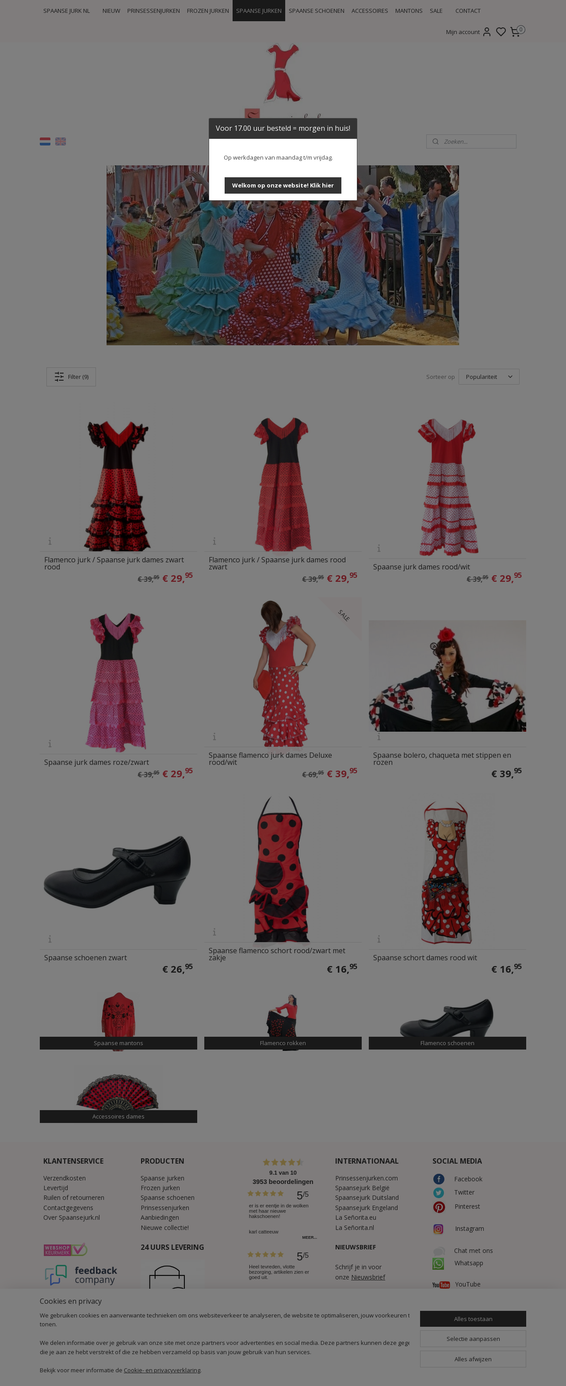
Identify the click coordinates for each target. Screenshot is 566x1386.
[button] (283, 185)
